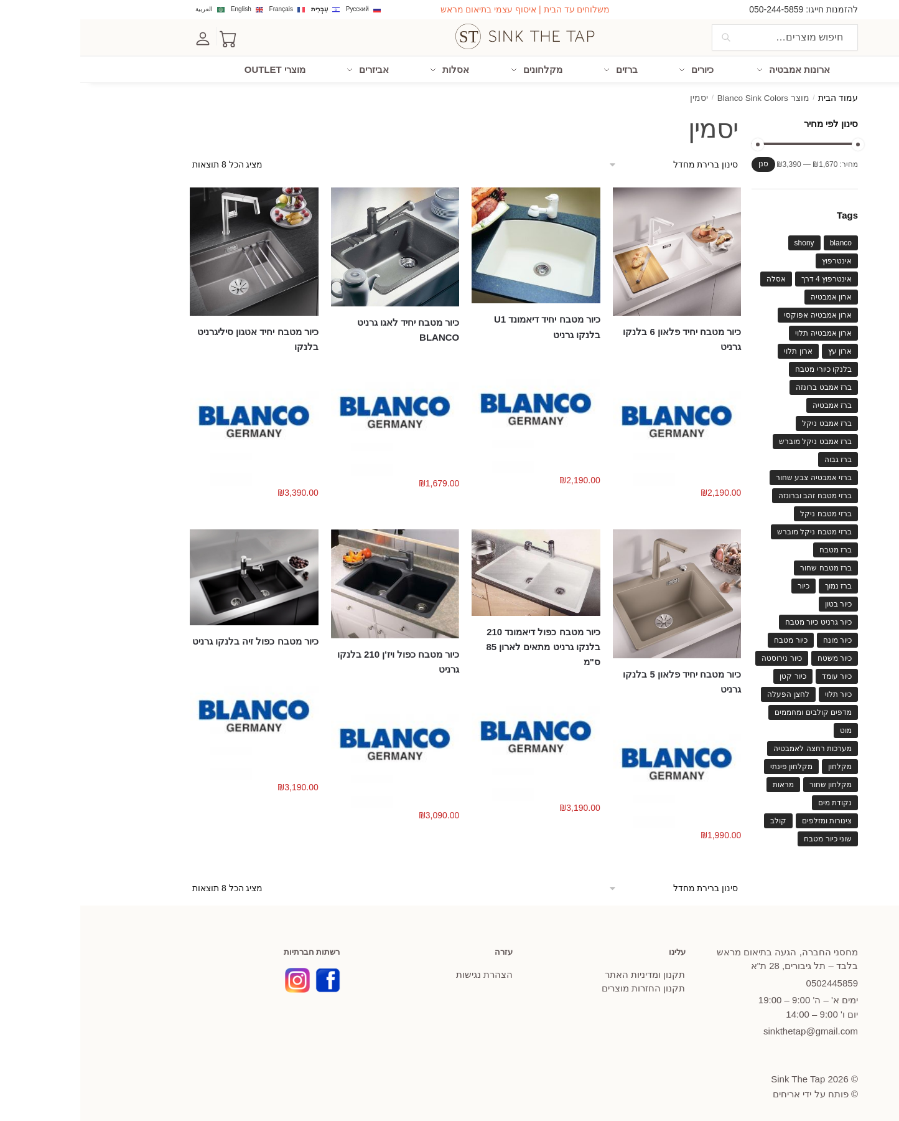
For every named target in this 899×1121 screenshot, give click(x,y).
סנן (683, 163)
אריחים (706, 1093)
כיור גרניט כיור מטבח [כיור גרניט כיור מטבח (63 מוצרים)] (738, 621)
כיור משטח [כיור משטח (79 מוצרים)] (754, 657)
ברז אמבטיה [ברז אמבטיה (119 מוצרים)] (751, 404)
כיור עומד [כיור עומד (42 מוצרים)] (756, 675)
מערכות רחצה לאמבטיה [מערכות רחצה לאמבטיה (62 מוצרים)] (732, 747)
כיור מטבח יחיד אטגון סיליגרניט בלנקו (177, 338)
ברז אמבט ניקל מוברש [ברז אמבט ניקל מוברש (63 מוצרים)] (735, 440)
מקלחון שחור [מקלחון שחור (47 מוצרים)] (750, 783)
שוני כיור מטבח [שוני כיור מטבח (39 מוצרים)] (747, 837)
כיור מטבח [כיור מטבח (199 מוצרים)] (710, 639)
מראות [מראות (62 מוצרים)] (703, 783)
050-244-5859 (696, 9)
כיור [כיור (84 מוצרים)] (723, 584)
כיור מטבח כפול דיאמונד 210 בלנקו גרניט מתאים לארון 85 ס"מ (462, 646)
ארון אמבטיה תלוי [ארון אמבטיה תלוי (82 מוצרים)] (743, 332)
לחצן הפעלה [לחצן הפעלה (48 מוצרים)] (708, 693)
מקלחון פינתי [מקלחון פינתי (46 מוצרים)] (711, 765)
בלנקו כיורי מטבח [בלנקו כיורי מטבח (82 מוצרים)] (743, 368)
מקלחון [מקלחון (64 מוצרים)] (759, 765)
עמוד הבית (758, 97)
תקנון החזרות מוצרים (563, 987)
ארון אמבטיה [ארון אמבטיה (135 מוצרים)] (750, 295)
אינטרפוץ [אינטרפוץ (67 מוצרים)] (756, 259)
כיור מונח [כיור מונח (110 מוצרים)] (757, 639)
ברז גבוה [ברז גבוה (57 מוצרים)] (757, 458)
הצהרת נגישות (404, 973)
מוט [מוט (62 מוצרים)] (765, 729)
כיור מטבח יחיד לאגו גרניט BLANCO (328, 329)
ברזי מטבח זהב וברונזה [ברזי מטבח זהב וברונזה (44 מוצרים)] (734, 494)
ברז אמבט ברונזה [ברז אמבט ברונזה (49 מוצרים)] (743, 386)
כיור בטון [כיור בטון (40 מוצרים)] (758, 602)
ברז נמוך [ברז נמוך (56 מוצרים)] (758, 584)
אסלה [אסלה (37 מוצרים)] (696, 277)
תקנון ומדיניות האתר (564, 973)
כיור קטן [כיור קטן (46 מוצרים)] (712, 675)
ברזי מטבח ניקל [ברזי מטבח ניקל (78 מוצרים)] (745, 512)
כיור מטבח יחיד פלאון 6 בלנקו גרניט (602, 338)
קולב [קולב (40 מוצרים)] (698, 819)
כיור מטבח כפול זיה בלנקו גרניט (175, 640)
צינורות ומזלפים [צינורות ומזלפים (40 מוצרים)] (746, 819)
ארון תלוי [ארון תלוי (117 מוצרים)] (718, 350)
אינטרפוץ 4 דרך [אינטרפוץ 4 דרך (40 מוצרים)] (746, 277)
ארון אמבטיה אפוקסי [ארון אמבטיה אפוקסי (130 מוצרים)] (737, 314)
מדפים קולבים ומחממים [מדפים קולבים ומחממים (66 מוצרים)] (732, 711)
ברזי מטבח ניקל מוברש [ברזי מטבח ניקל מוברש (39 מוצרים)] (734, 530)
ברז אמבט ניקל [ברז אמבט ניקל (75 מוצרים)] (746, 422)
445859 (752, 982)
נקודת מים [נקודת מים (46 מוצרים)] (754, 801)
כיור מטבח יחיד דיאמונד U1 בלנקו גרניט (467, 326)
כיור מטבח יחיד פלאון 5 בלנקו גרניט (602, 680)
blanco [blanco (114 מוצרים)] (760, 241)
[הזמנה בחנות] (591, 164)
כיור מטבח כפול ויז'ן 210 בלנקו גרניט (318, 661)
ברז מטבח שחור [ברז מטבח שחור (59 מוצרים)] (745, 566)
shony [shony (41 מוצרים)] (724, 241)
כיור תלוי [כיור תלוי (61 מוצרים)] (758, 693)
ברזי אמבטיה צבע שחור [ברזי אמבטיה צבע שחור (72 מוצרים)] (733, 476)
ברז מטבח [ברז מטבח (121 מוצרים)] (755, 548)
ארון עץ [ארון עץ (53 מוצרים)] (759, 350)
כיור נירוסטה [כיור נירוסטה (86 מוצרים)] (701, 657)
